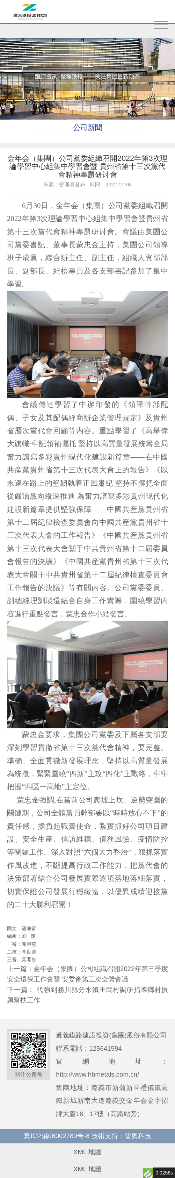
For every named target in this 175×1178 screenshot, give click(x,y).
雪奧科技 (138, 1136)
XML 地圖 (87, 1152)
